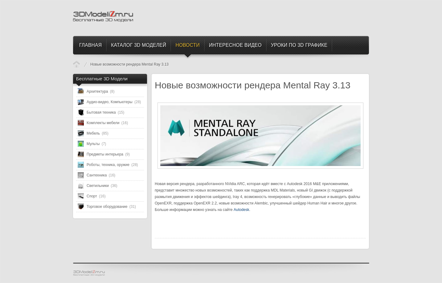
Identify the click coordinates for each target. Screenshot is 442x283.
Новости (76, 64)
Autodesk (241, 210)
